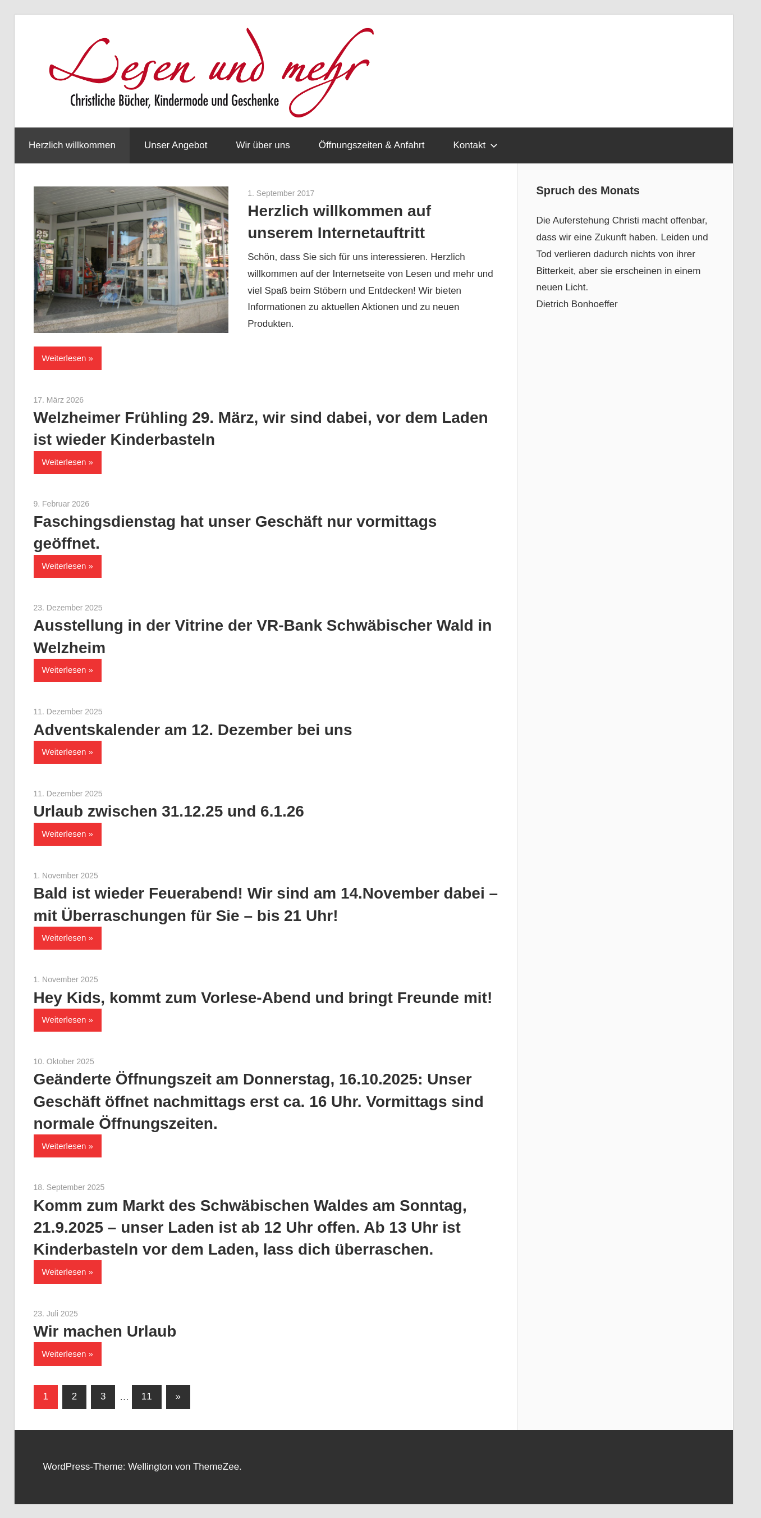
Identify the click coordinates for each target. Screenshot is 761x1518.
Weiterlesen (64, 358)
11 (146, 1396)
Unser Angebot (175, 145)
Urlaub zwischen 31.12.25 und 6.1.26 (169, 811)
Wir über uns (263, 145)
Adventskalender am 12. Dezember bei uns (193, 730)
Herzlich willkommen (72, 145)
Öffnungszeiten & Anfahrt (372, 145)
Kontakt (475, 145)
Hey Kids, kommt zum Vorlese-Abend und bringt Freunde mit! (263, 997)
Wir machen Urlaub (105, 1331)
